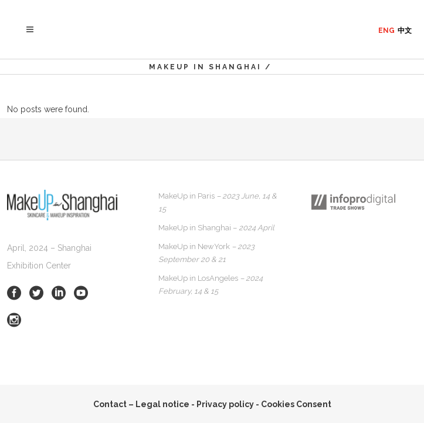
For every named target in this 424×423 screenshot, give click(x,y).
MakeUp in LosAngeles (210, 285)
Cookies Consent (296, 404)
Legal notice (162, 404)
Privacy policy (225, 404)
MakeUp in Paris (217, 202)
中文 (405, 30)
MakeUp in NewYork (206, 253)
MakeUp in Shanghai (205, 67)
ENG (386, 30)
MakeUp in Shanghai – (216, 227)
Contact (110, 404)
